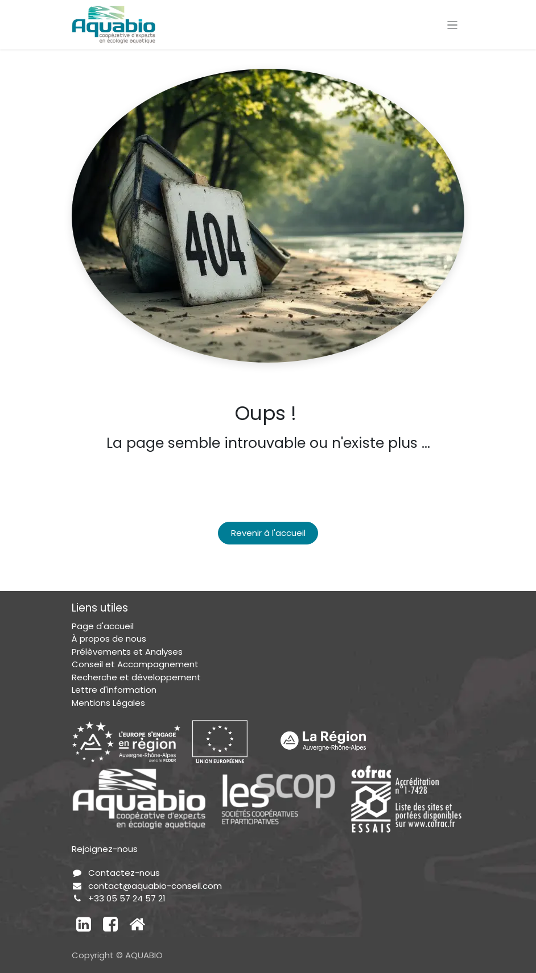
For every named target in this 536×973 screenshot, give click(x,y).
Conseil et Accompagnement (135, 664)
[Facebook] (110, 924)
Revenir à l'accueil (268, 533)
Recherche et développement (136, 677)
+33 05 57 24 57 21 (127, 898)
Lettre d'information (114, 690)
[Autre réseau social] (137, 924)
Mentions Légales (108, 703)
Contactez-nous (124, 873)
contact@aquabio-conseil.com (155, 886)
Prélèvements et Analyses (127, 652)
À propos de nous (109, 638)
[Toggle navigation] (452, 25)
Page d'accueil (103, 626)
